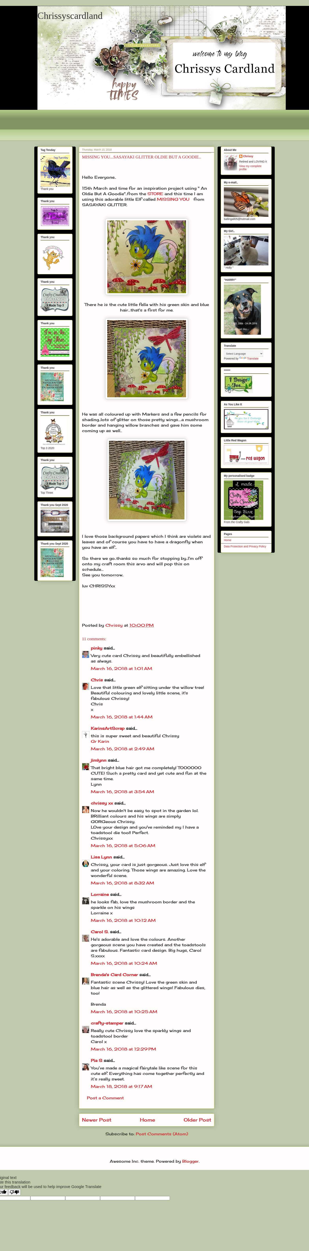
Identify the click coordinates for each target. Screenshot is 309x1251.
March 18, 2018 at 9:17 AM (121, 1086)
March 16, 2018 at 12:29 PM (123, 1049)
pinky (96, 648)
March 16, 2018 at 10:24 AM (124, 963)
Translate (249, 358)
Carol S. (100, 931)
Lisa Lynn (101, 857)
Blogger (190, 1161)
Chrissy (248, 156)
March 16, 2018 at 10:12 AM (123, 920)
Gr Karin (100, 741)
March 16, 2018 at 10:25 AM (124, 1011)
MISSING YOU (173, 199)
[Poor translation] (14, 1192)
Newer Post (96, 1120)
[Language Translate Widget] (243, 354)
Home (147, 1120)
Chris (97, 679)
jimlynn (98, 760)
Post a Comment (105, 1097)
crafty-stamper (107, 1023)
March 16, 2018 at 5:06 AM (123, 845)
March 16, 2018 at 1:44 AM (122, 716)
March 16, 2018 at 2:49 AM (122, 748)
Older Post (197, 1120)
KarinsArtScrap (108, 728)
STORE (155, 193)
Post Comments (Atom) (162, 1133)
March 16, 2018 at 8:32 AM (122, 883)
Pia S (96, 1060)
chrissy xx (102, 803)
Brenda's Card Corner (114, 974)
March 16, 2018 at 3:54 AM (122, 791)
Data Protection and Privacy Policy (245, 546)
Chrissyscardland (70, 15)
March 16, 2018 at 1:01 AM (121, 668)
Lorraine (100, 894)
